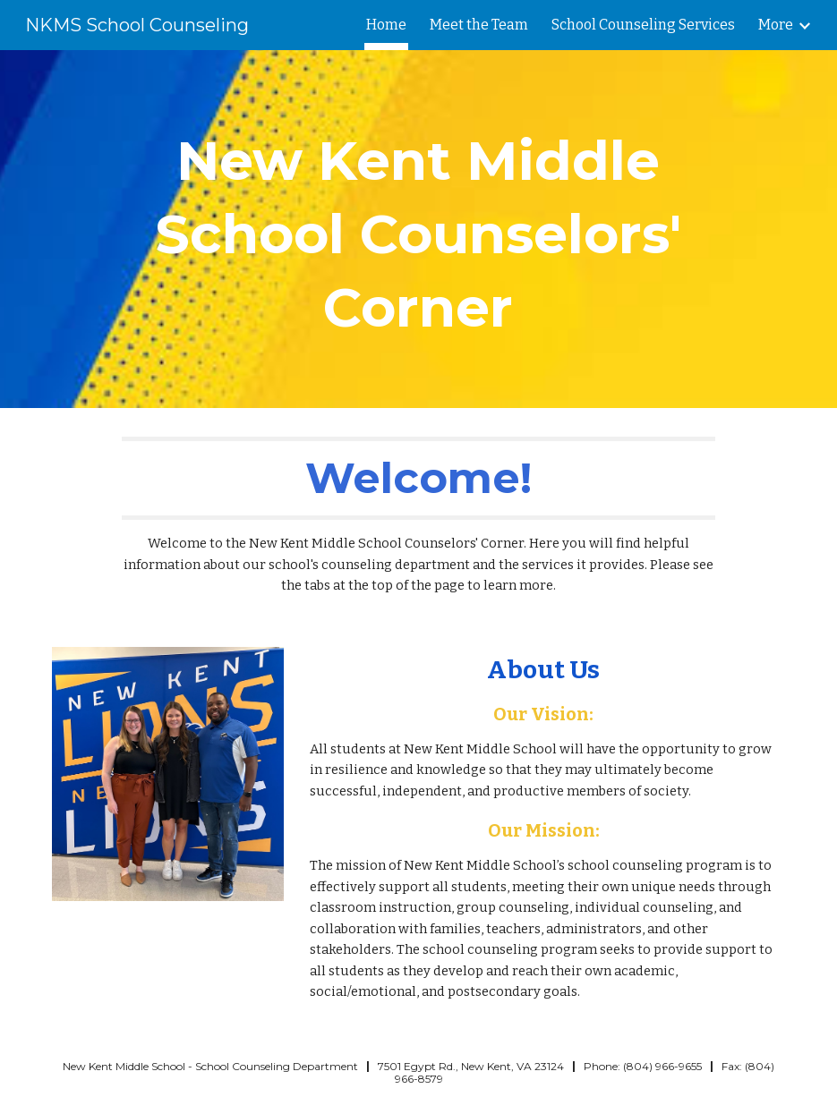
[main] (418, 229)
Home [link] (386, 24)
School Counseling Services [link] (643, 24)
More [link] (775, 24)
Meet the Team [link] (479, 24)
